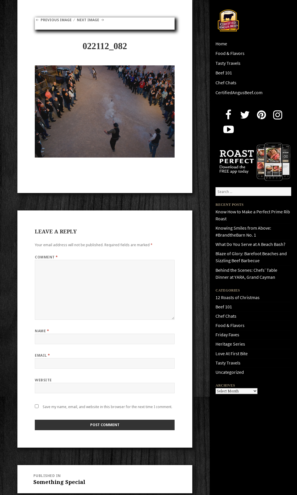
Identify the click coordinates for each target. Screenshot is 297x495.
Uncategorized (229, 372)
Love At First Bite (231, 354)
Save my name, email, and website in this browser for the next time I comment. (107, 406)
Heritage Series (230, 344)
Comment (46, 257)
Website (43, 380)
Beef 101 (223, 73)
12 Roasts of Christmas (237, 297)
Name (42, 330)
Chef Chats (225, 83)
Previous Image (56, 19)
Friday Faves (227, 335)
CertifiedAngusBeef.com (238, 93)
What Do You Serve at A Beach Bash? (250, 244)
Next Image (88, 19)
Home (221, 44)
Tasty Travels (227, 63)
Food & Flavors (230, 53)
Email (42, 355)
